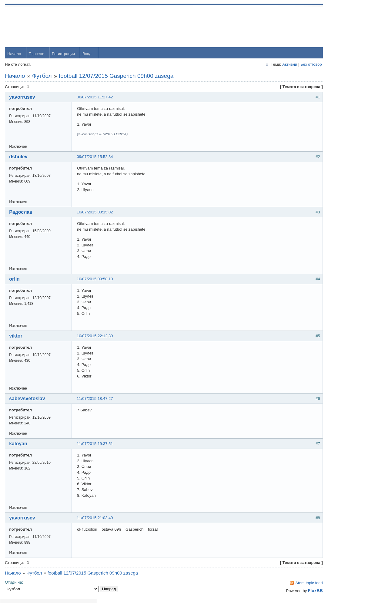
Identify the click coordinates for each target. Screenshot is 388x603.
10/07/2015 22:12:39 (96, 337)
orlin (15, 280)
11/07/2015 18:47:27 (96, 399)
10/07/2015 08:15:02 (96, 213)
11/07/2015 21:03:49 (96, 519)
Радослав (22, 213)
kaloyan (19, 444)
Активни (251, 65)
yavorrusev (23, 98)
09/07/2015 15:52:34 (96, 158)
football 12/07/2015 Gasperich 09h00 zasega (117, 77)
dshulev (19, 157)
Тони (323, 166)
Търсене (37, 55)
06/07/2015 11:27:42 (96, 98)
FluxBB (277, 591)
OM (322, 225)
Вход (88, 55)
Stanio (324, 284)
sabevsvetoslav (28, 399)
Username (328, 27)
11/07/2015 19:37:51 (96, 445)
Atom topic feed (271, 584)
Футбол (43, 77)
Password (327, 43)
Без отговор (273, 65)
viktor (17, 337)
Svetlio (324, 264)
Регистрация (64, 55)
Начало (15, 55)
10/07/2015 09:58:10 (96, 280)
